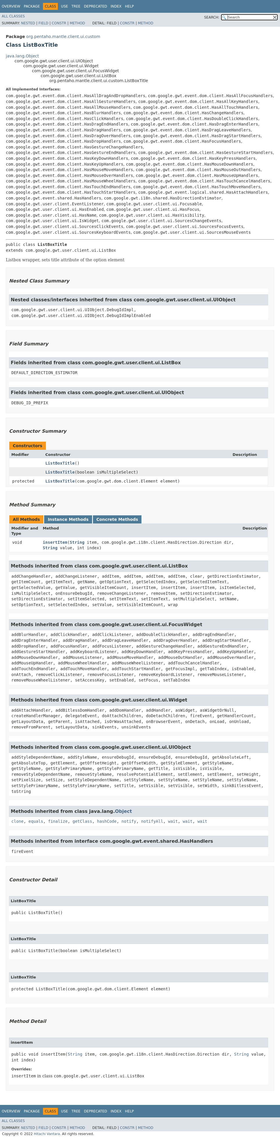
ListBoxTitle (60, 463)
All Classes (13, 16)
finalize (57, 821)
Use (64, 6)
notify (128, 821)
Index (116, 6)
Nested (28, 23)
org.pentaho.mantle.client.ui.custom (63, 36)
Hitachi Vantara (47, 1134)
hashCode (106, 821)
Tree (75, 6)
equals (35, 821)
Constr (59, 23)
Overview (11, 6)
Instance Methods (68, 519)
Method (77, 23)
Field (43, 23)
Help (129, 6)
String (77, 542)
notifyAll (152, 821)
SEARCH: (212, 17)
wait (173, 821)
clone (17, 821)
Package (32, 6)
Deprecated (95, 6)
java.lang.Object (22, 56)
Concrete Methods (117, 519)
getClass (82, 821)
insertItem (55, 542)
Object (123, 811)
